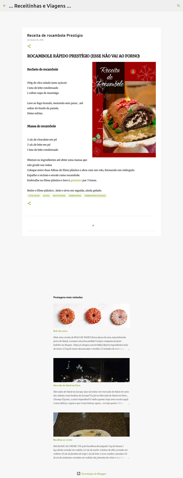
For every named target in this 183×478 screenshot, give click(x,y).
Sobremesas (75, 195)
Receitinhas (59, 195)
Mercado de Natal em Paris (66, 385)
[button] (29, 46)
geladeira (76, 180)
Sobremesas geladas (95, 195)
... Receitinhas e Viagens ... (40, 6)
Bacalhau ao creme (62, 439)
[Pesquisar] (75, 6)
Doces (46, 195)
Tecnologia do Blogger (91, 473)
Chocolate (34, 195)
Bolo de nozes (60, 330)
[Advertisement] (91, 263)
